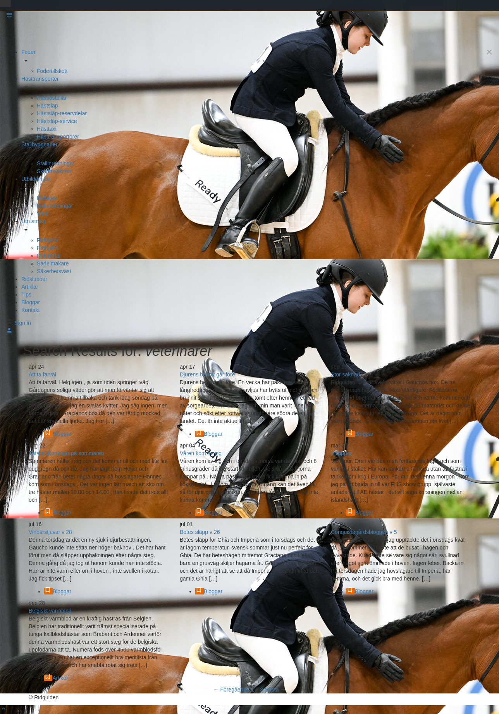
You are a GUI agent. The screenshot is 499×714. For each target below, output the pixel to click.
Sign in (22, 323)
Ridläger (47, 198)
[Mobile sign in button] (9, 332)
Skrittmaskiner (54, 171)
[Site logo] (27, 34)
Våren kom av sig (201, 453)
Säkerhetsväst (54, 271)
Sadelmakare (53, 263)
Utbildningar (35, 179)
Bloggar (30, 302)
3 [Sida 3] (261, 689)
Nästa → (275, 689)
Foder (28, 52)
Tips (26, 294)
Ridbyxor (47, 240)
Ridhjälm (47, 248)
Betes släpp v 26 (200, 532)
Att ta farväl (42, 374)
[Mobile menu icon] (249, 15)
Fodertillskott (52, 71)
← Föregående (231, 689)
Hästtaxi (47, 129)
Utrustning (33, 221)
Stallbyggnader (39, 144)
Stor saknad (345, 374)
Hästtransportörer (58, 136)
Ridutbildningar (55, 206)
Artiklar (29, 287)
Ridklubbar (34, 279)
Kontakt (30, 310)
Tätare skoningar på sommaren (66, 453)
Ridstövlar (49, 256)
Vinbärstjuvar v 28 (50, 532)
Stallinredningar (55, 163)
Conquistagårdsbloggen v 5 (364, 532)
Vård (42, 213)
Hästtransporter (40, 79)
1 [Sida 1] (252, 689)
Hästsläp (47, 105)
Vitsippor (341, 453)
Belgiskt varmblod (50, 611)
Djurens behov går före (207, 374)
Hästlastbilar (52, 98)
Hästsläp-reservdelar (62, 113)
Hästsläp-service (57, 121)
